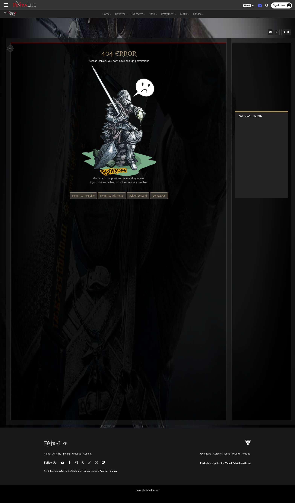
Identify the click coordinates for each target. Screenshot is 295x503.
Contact (87, 453)
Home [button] (106, 14)
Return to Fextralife (83, 195)
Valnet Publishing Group (238, 463)
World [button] (184, 14)
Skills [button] (153, 14)
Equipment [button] (168, 14)
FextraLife (205, 463)
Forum (66, 453)
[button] (248, 5)
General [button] (121, 14)
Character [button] (138, 14)
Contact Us (158, 195)
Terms (227, 453)
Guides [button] (198, 14)
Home (47, 453)
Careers (217, 453)
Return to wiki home (112, 195)
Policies (246, 453)
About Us (76, 453)
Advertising (205, 453)
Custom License (109, 471)
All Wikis (56, 453)
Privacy (236, 453)
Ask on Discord (138, 195)
